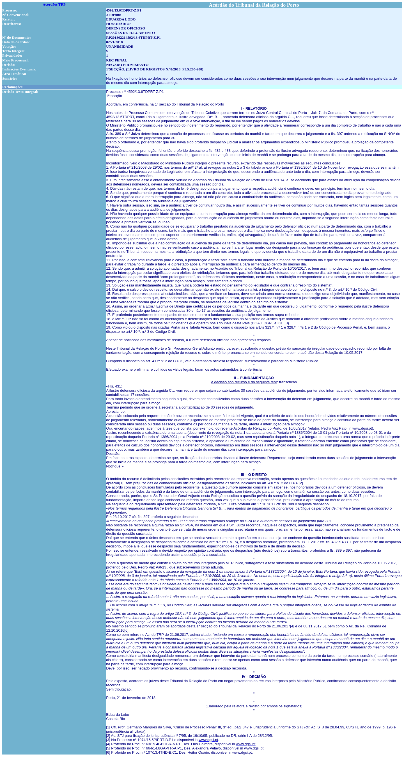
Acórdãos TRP (54, 4)
